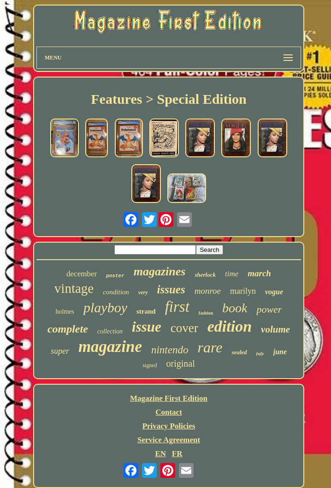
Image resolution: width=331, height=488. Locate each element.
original (180, 363)
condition (116, 292)
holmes (65, 311)
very (143, 292)
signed (149, 365)
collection (110, 331)
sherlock (205, 274)
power (269, 309)
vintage (74, 288)
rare (209, 347)
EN (160, 453)
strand (146, 311)
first (177, 306)
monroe (208, 291)
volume (275, 329)
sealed (239, 352)
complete (67, 329)
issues (171, 289)
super (60, 351)
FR (177, 453)
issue (146, 327)
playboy (105, 307)
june (280, 352)
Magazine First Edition (168, 398)
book (234, 308)
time (231, 273)
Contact (168, 412)
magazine (110, 347)
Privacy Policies (168, 426)
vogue (274, 292)
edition (229, 326)
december (81, 273)
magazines (160, 271)
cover (184, 328)
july (260, 353)
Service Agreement (168, 439)
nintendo (170, 350)
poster (115, 276)
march (259, 273)
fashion (206, 312)
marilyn (243, 291)
